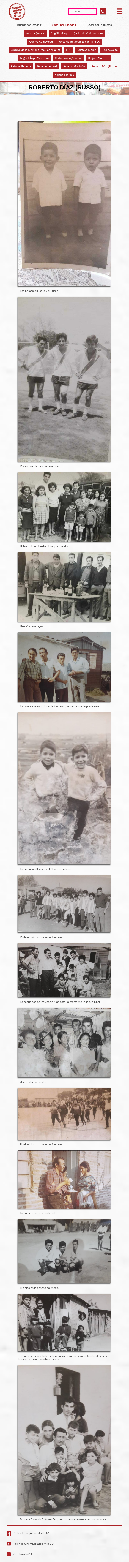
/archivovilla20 (22, 1553)
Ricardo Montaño (74, 66)
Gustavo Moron (86, 50)
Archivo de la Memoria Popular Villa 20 (35, 50)
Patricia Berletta (21, 66)
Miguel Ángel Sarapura (34, 58)
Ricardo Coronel (47, 66)
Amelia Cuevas (35, 33)
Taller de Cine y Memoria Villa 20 (33, 1543)
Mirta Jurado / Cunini (68, 58)
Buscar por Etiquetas (99, 25)
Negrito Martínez (98, 58)
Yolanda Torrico (64, 75)
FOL (68, 50)
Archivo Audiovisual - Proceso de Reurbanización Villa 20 (64, 42)
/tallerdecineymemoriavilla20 (31, 1533)
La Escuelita (110, 50)
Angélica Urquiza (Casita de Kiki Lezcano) (77, 33)
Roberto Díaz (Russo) (104, 66)
